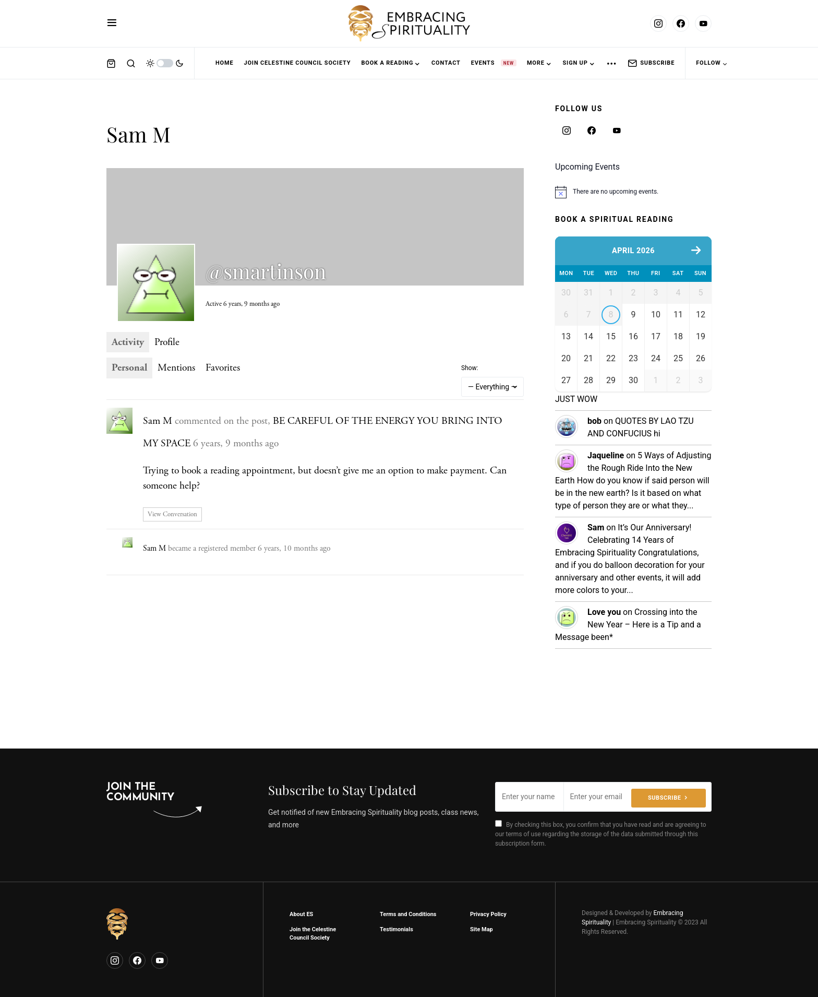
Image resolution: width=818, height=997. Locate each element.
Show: (469, 368)
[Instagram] (658, 23)
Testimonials (396, 929)
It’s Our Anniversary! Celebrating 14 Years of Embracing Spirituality (623, 609)
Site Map (481, 929)
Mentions (176, 367)
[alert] (633, 192)
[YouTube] (703, 23)
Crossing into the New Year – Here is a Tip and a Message (628, 694)
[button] (111, 23)
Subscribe (651, 63)
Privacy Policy (488, 914)
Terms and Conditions (408, 914)
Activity (128, 342)
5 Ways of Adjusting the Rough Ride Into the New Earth (633, 537)
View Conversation (172, 514)
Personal (129, 367)
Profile (166, 342)
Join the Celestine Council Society (313, 934)
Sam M (157, 421)
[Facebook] (680, 23)
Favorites (223, 367)
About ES (301, 914)
